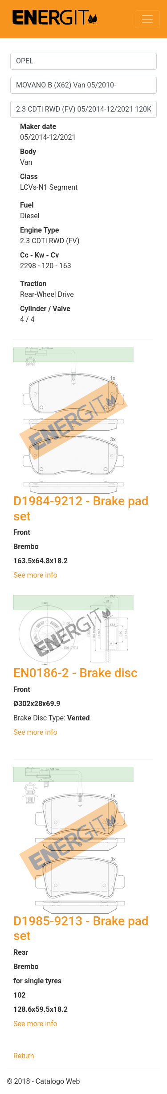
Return (23, 1056)
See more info (35, 575)
